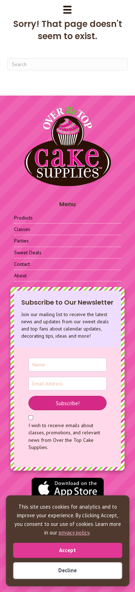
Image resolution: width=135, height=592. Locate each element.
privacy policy (74, 532)
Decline (67, 570)
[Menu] (67, 10)
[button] (67, 403)
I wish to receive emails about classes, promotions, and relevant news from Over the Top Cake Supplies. (64, 436)
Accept (67, 550)
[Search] (67, 64)
